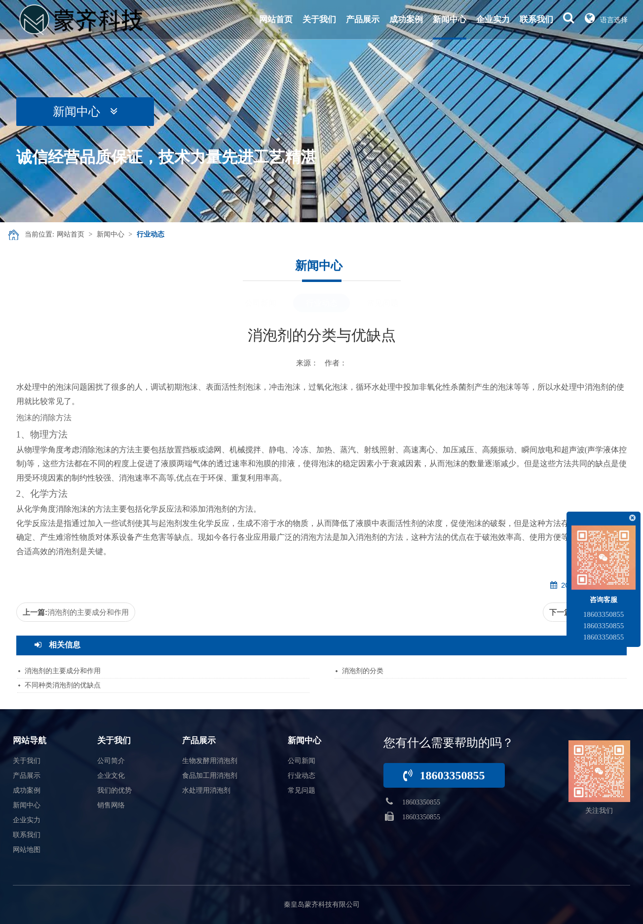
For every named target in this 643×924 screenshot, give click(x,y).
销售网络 (111, 805)
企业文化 (111, 775)
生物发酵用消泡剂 (209, 760)
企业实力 (493, 19)
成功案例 (406, 19)
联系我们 (536, 19)
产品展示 (362, 19)
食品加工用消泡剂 (209, 775)
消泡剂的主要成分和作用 (88, 612)
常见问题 (382, 303)
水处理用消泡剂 (206, 790)
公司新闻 (260, 303)
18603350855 (444, 775)
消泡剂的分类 (362, 671)
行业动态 (150, 234)
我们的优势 (114, 790)
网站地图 (26, 849)
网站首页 (276, 19)
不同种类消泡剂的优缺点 (63, 685)
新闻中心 (449, 19)
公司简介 (111, 760)
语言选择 (606, 18)
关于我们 (319, 19)
